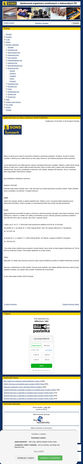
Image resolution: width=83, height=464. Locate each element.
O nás (8, 39)
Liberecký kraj (12, 63)
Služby (8, 42)
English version (9, 23)
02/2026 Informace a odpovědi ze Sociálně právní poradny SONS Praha (28, 398)
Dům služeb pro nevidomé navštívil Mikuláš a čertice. (22, 381)
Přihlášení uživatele (41, 23)
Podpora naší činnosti (13, 102)
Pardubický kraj (13, 84)
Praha (10, 89)
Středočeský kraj (13, 92)
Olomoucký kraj (13, 68)
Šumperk (13, 81)
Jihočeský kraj (12, 50)
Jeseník (12, 71)
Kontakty (9, 37)
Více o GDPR (39, 451)
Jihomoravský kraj (14, 52)
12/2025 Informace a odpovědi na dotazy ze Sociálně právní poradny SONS (30, 390)
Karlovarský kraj (13, 55)
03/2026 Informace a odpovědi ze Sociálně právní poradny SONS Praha (28, 393)
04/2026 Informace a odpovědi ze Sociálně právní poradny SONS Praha (28, 396)
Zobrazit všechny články (71, 304)
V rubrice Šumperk (10, 304)
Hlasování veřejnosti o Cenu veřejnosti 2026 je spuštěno (23, 387)
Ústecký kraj (12, 94)
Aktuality (9, 34)
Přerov (12, 79)
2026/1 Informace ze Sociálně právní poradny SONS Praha (24, 384)
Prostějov (13, 76)
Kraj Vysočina (12, 58)
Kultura (8, 107)
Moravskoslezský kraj (15, 66)
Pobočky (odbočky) (12, 45)
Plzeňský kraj (12, 86)
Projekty (8, 110)
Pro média (9, 105)
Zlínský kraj (11, 97)
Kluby (8, 99)
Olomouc (13, 73)
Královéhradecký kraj (15, 60)
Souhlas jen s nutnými (26, 458)
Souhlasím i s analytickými (50, 458)
